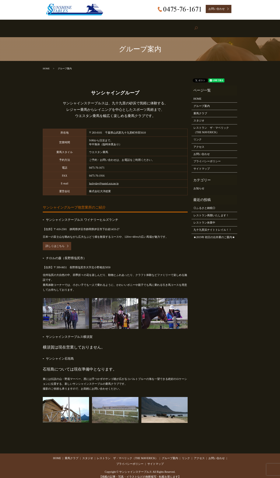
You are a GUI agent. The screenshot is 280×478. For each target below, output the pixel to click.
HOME (59, 26)
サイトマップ (201, 164)
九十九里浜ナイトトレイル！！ (212, 225)
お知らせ (198, 184)
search (228, 26)
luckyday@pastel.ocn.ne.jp (104, 179)
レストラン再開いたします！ (211, 211)
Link (184, 26)
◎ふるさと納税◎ (204, 204)
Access (206, 26)
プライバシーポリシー (207, 157)
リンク (197, 135)
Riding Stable (84, 26)
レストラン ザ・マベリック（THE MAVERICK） (211, 126)
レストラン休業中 (204, 218)
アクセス (198, 142)
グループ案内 (201, 102)
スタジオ (198, 116)
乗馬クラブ (200, 109)
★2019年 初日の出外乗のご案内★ (214, 233)
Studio (110, 26)
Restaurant (134, 26)
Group (161, 26)
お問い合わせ (201, 150)
